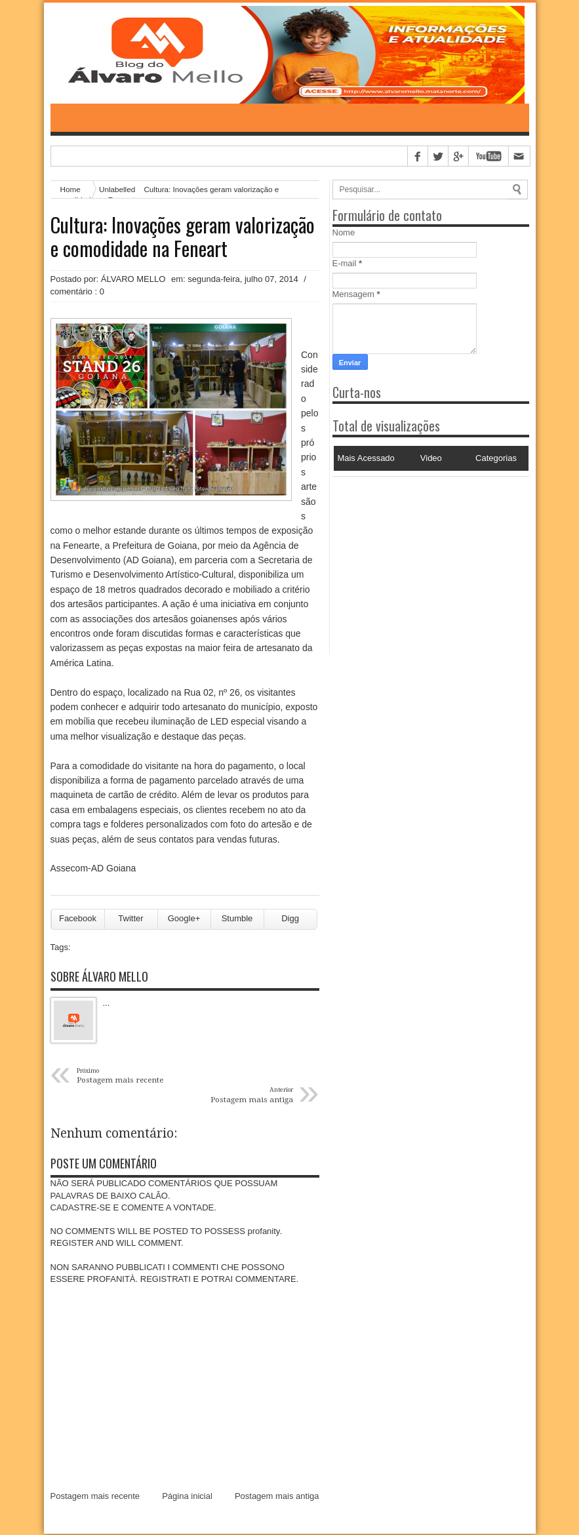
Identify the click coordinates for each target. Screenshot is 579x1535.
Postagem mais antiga (277, 1497)
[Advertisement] (414, 559)
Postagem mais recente (95, 1497)
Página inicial (187, 1497)
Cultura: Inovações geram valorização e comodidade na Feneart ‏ (182, 237)
